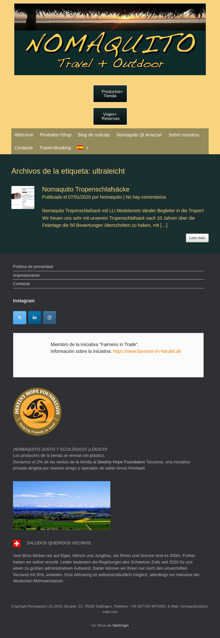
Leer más (197, 238)
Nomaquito (111, 197)
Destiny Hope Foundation (121, 461)
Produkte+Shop (55, 134)
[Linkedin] (34, 317)
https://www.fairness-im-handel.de (147, 351)
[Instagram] (49, 317)
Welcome (24, 134)
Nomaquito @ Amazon (139, 134)
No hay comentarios (146, 197)
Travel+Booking (55, 147)
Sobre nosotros (183, 134)
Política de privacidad (33, 266)
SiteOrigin (120, 625)
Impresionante (26, 275)
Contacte (24, 147)
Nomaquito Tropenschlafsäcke (85, 189)
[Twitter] (19, 317)
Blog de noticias (94, 134)
